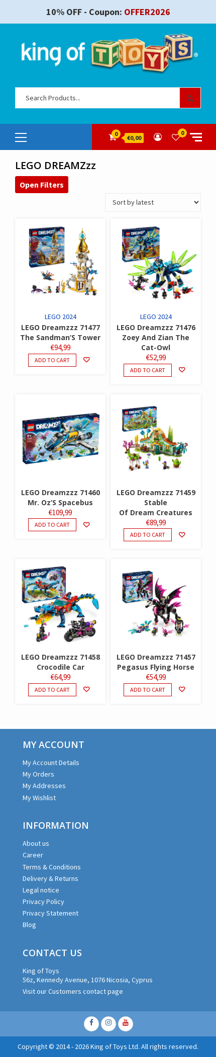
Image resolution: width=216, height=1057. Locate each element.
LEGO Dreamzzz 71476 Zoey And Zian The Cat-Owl (156, 337)
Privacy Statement (50, 913)
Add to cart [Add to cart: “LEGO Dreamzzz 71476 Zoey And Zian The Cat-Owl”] (147, 370)
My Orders (38, 774)
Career (33, 854)
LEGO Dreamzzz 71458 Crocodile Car (60, 662)
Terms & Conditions (52, 866)
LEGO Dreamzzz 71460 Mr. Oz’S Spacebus (60, 497)
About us (36, 843)
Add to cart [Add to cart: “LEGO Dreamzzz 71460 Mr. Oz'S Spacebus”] (52, 524)
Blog (29, 924)
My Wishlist (39, 797)
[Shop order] (153, 202)
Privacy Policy (43, 901)
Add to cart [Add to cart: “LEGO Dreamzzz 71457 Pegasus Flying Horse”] (147, 689)
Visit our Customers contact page (73, 991)
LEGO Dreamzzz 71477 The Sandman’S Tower (60, 332)
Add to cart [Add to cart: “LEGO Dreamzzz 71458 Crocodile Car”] (52, 689)
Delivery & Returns (50, 878)
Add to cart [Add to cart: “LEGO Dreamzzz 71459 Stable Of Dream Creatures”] (147, 534)
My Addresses (44, 785)
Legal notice (41, 889)
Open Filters (42, 185)
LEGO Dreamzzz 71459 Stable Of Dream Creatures (156, 502)
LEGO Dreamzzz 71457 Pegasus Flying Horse (156, 662)
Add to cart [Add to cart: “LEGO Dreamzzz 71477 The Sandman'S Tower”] (52, 360)
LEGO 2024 (60, 316)
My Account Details (51, 762)
